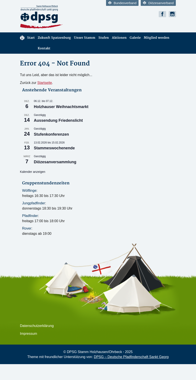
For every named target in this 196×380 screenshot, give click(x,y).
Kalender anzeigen (32, 171)
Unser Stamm (84, 38)
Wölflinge (29, 190)
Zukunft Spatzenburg (54, 38)
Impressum (28, 333)
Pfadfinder (30, 216)
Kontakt (44, 48)
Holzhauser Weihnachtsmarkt (61, 107)
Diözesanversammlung (55, 162)
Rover (26, 228)
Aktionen (119, 38)
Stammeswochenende (54, 148)
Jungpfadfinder (33, 203)
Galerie (135, 38)
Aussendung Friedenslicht (58, 120)
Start (27, 37)
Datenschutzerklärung (37, 326)
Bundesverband (122, 3)
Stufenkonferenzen (51, 134)
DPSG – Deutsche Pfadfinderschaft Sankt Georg (131, 357)
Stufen (103, 38)
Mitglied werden (156, 38)
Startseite (44, 83)
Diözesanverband (158, 3)
